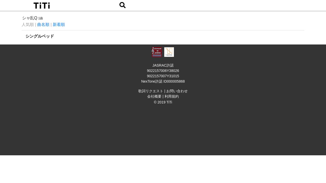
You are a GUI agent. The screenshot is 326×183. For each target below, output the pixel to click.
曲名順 (43, 24)
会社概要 (154, 96)
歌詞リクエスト (150, 91)
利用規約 (172, 96)
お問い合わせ (177, 91)
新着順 (59, 24)
